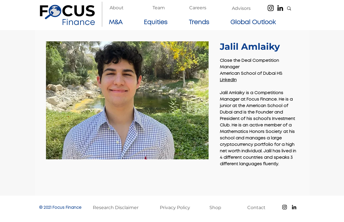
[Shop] (221, 207)
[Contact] (259, 207)
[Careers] (197, 7)
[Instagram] (271, 8)
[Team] (158, 7)
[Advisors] (241, 8)
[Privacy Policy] (178, 207)
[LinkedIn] (280, 8)
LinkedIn (228, 80)
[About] (117, 7)
